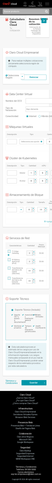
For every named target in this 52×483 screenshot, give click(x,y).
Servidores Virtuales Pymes (25, 414)
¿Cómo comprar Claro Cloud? (25, 403)
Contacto (32, 6)
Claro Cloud (25, 394)
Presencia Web (25, 422)
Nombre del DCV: (14, 101)
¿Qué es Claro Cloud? (25, 398)
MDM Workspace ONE (25, 459)
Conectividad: (12, 116)
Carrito (40, 6)
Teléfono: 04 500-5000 (26, 469)
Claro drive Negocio (25, 437)
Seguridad (25, 447)
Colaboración (25, 433)
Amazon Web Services (25, 417)
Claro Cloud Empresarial (25, 412)
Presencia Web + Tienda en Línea (25, 426)
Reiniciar (34, 77)
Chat (24, 6)
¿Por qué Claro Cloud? (25, 400)
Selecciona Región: (12, 76)
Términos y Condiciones (12, 382)
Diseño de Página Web (25, 428)
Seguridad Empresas (25, 453)
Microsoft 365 (25, 439)
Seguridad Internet (25, 456)
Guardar (34, 382)
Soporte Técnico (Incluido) (25, 309)
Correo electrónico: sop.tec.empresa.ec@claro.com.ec (26, 473)
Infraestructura (25, 408)
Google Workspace (25, 442)
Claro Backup (25, 451)
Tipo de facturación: (11, 109)
